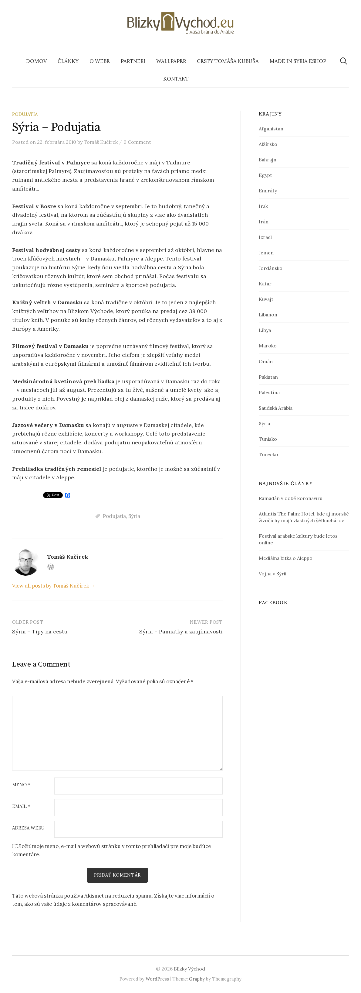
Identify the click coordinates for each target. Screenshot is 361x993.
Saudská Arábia (275, 408)
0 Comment (137, 142)
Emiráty (268, 191)
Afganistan (271, 129)
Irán (263, 222)
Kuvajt (266, 299)
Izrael (265, 237)
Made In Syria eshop (298, 61)
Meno (21, 785)
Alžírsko (268, 144)
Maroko (268, 346)
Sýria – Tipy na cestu (40, 631)
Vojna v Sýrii (272, 574)
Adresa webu (28, 828)
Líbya (265, 330)
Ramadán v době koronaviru (290, 498)
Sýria (134, 516)
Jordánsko (270, 268)
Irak (263, 206)
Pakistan (268, 377)
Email (21, 806)
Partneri (133, 61)
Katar (265, 284)
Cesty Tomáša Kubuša (228, 61)
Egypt (265, 175)
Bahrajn (267, 160)
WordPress (157, 979)
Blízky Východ (189, 969)
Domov (36, 61)
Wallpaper (171, 61)
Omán (266, 361)
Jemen (266, 253)
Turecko (268, 454)
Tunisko (268, 439)
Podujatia (25, 114)
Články (68, 61)
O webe (99, 61)
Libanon (268, 315)
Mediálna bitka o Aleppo (285, 558)
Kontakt (176, 78)
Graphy (197, 979)
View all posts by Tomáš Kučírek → (54, 585)
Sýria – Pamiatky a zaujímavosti (181, 631)
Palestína (269, 392)
